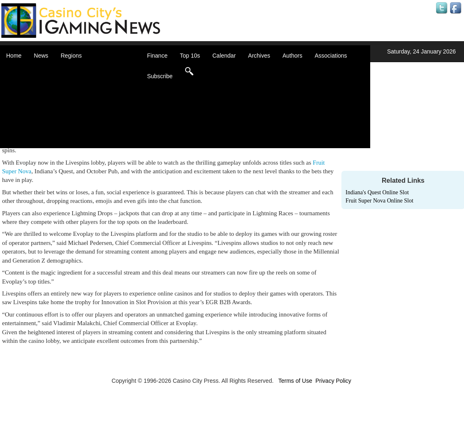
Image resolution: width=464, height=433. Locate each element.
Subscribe (159, 76)
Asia (76, 78)
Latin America (88, 111)
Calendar (224, 55)
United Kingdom (91, 127)
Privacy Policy (333, 380)
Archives (259, 55)
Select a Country (92, 144)
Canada (81, 86)
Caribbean (84, 94)
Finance (157, 55)
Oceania (81, 119)
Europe (80, 103)
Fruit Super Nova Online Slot (379, 201)
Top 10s (190, 55)
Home (13, 55)
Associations (331, 55)
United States (88, 136)
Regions (70, 55)
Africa (78, 70)
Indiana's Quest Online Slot (377, 192)
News (41, 55)
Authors (292, 55)
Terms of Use (295, 380)
